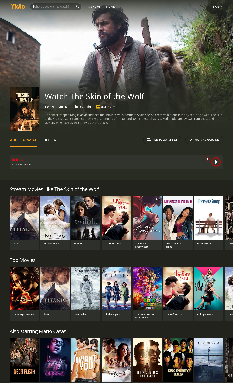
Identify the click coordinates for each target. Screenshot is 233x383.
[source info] (207, 158)
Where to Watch (23, 140)
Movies (111, 6)
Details (50, 140)
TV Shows (94, 6)
